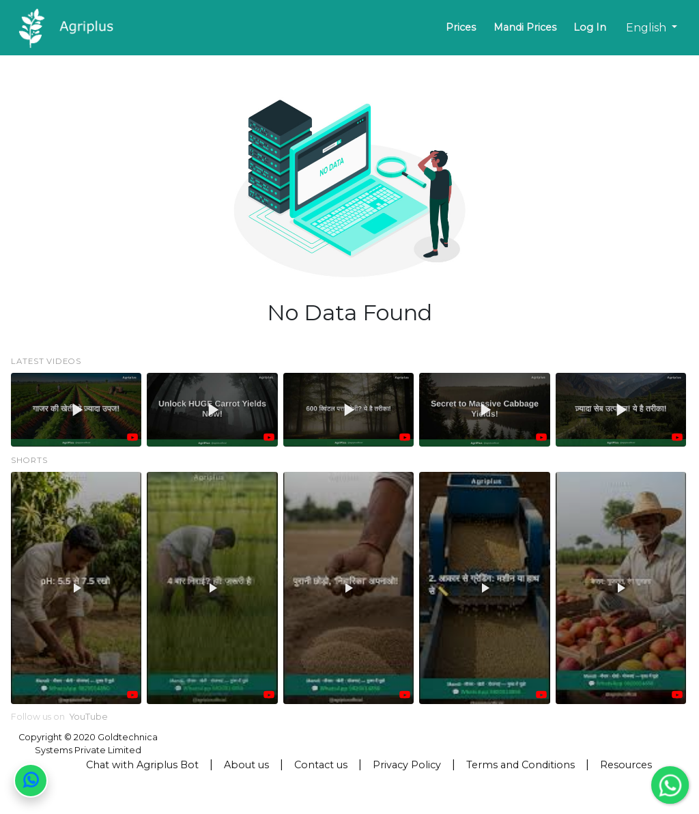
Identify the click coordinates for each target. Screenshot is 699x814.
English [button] (647, 27)
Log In (589, 27)
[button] (76, 410)
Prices (461, 27)
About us (246, 765)
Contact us (320, 765)
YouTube (89, 717)
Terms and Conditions (520, 765)
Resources (626, 765)
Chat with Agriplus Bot (142, 765)
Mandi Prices (525, 27)
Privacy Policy (407, 765)
